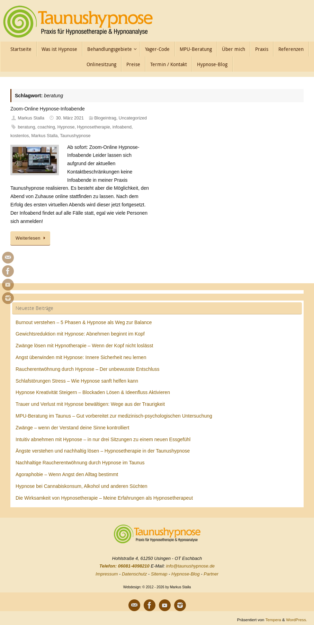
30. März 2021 (70, 118)
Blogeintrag (105, 118)
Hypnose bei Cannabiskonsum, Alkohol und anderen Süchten (81, 486)
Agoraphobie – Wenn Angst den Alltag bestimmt (67, 474)
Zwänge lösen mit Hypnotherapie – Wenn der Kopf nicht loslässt (84, 345)
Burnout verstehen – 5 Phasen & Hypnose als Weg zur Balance (84, 322)
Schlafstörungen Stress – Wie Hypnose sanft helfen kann (77, 381)
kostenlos (19, 135)
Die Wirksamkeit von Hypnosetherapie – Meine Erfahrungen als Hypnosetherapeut (104, 498)
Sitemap (159, 574)
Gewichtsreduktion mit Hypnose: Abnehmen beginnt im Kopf (80, 334)
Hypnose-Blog (185, 574)
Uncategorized (133, 118)
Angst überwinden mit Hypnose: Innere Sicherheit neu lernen (81, 357)
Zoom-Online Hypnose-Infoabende (47, 108)
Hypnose (66, 127)
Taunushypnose (75, 135)
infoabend (122, 127)
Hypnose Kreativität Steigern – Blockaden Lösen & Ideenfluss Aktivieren (93, 392)
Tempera (273, 619)
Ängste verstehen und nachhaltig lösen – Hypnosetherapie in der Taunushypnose (103, 451)
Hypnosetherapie (93, 127)
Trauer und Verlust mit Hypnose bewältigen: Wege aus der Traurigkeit (90, 404)
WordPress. (296, 619)
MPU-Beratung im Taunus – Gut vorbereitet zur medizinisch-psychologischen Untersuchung (114, 416)
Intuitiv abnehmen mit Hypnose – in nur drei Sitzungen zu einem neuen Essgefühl (103, 439)
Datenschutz (134, 574)
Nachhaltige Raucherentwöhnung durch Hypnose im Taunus (80, 462)
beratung (26, 127)
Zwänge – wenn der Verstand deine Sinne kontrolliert (72, 427)
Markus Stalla (31, 118)
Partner (211, 574)
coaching (46, 127)
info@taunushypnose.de (190, 566)
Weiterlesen (31, 238)
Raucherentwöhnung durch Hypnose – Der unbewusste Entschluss (88, 369)
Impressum (107, 574)
